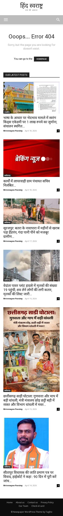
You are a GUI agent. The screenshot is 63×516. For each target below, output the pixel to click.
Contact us (33, 502)
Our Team (23, 506)
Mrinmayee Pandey (13, 130)
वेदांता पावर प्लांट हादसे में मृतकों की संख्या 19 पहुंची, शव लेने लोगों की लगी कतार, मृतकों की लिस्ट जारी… (30, 290)
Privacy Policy (47, 502)
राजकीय (7, 112)
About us (20, 502)
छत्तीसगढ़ (7, 175)
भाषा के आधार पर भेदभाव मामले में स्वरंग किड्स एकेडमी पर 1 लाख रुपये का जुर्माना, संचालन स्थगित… (30, 122)
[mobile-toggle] (5, 19)
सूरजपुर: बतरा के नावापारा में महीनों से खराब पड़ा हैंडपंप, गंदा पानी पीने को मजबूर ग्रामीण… (31, 232)
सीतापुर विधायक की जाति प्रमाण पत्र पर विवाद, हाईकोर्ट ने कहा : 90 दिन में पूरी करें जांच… (29, 477)
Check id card (37, 506)
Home (10, 502)
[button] (58, 19)
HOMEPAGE (41, 59)
